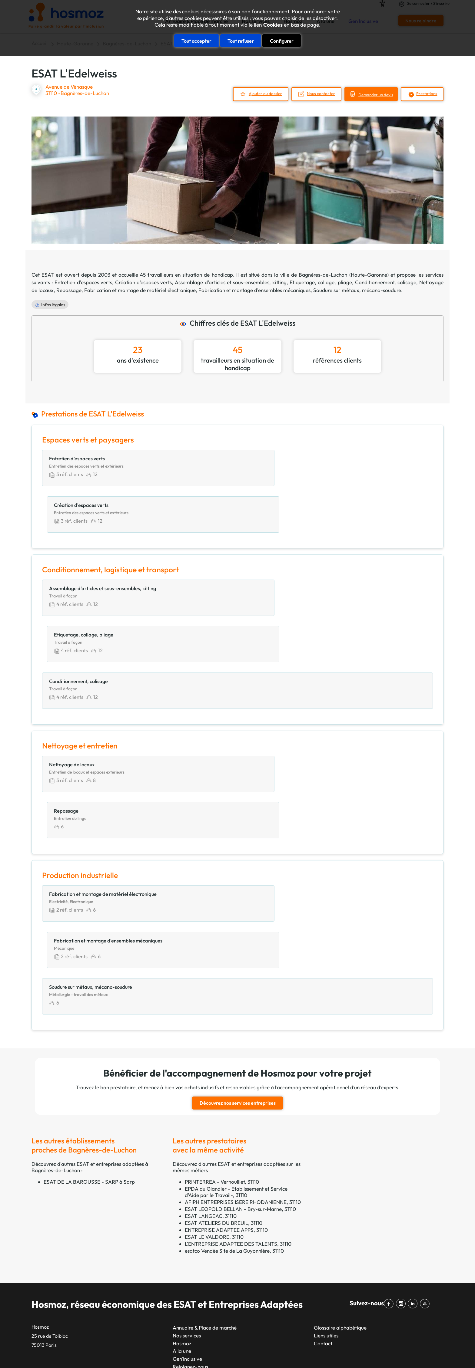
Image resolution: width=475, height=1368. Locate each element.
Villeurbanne (222, 1262)
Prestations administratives (309, 1285)
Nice (143, 1254)
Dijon (214, 1238)
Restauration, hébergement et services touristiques (336, 1316)
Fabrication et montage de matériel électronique (140, 289)
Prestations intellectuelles (307, 1293)
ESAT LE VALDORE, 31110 (214, 1061)
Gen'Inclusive (187, 1183)
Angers (216, 1246)
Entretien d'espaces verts (83, 281)
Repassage (68, 289)
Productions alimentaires (307, 1308)
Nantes (146, 1262)
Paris (143, 1223)
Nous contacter (311, 93)
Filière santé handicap (56, 1300)
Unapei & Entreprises (55, 1308)
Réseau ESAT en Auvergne (62, 1277)
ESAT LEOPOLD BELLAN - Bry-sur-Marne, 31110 (240, 1033)
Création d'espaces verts (143, 281)
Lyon (143, 1238)
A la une (182, 1175)
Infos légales (53, 304)
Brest (214, 1293)
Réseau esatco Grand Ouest (63, 1285)
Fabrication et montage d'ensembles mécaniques (254, 289)
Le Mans (217, 1269)
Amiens (216, 1316)
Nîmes (215, 1254)
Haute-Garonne (369, 274)
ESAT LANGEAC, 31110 (211, 1040)
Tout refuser (241, 40)
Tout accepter (196, 40)
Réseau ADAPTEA (53, 1269)
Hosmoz (182, 1167)
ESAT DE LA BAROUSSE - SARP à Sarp (89, 1006)
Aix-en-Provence (227, 1277)
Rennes (146, 1300)
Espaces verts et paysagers (310, 1262)
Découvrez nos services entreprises (238, 928)
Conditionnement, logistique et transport (325, 1238)
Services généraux (300, 1324)
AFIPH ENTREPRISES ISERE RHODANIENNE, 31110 (243, 1026)
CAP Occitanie (48, 1231)
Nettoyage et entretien (304, 1277)
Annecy (216, 1324)
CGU (306, 1353)
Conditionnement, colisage (385, 281)
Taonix (214, 1353)
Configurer (282, 40)
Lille (142, 1293)
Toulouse (148, 1246)
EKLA (38, 1293)
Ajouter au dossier (252, 93)
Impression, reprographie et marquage (323, 1269)
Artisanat (289, 1223)
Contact (323, 1167)
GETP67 (41, 1254)
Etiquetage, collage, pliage (321, 281)
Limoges (218, 1308)
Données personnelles (342, 1353)
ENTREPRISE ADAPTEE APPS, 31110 (226, 1054)
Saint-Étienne (153, 1324)
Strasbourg (150, 1269)
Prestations (426, 93)
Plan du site (240, 1353)
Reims (144, 1308)
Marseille (148, 1231)
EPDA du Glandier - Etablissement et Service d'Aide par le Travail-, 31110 (236, 1016)
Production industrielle (304, 1300)
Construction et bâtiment (307, 1246)
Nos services (187, 1159)
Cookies (273, 24)
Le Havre (148, 1316)
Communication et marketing (312, 1231)
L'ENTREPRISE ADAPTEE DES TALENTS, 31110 (238, 1068)
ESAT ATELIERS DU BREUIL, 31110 (223, 1047)
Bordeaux (149, 1285)
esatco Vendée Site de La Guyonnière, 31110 (234, 1075)
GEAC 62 (42, 1246)
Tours (214, 1300)
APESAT (41, 1223)
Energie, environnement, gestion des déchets (329, 1254)
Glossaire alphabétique (340, 1152)
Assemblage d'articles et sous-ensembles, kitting (231, 281)
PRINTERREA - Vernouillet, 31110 (222, 1006)
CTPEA (40, 1238)
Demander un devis (370, 94)
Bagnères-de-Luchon (323, 274)
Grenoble (218, 1231)
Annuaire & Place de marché (205, 1152)
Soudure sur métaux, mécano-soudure (357, 289)
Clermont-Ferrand (229, 1285)
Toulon (216, 1223)
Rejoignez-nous (190, 1191)
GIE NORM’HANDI (53, 1262)
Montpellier (151, 1277)
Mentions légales (277, 1353)
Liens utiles (326, 1159)
